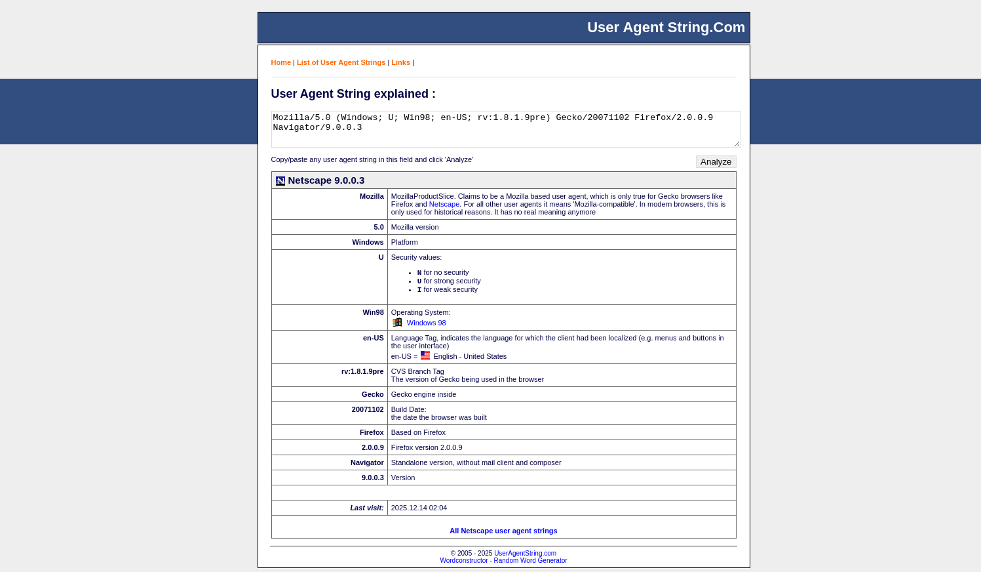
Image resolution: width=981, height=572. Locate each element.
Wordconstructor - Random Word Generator (503, 564)
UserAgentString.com (525, 557)
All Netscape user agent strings (503, 535)
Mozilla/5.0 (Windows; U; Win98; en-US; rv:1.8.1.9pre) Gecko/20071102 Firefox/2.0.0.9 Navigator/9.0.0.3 (506, 129)
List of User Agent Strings (341, 62)
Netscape (444, 204)
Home (281, 62)
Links (400, 62)
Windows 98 (426, 327)
